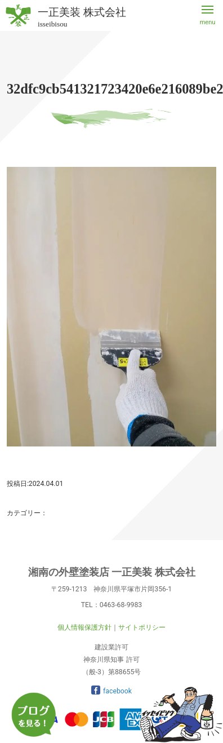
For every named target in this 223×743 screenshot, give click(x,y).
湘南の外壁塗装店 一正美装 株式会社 (111, 572)
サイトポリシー (142, 627)
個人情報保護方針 (84, 627)
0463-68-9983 (121, 605)
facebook (111, 691)
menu (208, 22)
